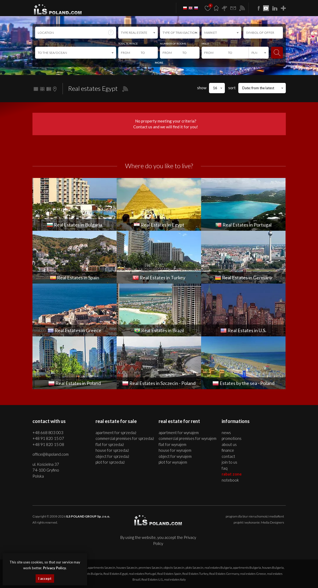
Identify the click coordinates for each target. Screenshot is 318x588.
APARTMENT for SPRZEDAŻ (116, 432)
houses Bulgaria (273, 568)
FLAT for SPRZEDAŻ (110, 444)
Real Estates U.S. (152, 579)
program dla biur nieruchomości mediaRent (255, 516)
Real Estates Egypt (115, 574)
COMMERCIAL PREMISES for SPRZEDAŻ (125, 438)
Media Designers (272, 522)
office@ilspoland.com (50, 454)
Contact (228, 456)
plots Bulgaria (93, 574)
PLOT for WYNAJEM (173, 462)
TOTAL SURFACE (128, 43)
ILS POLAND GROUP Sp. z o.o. (88, 516)
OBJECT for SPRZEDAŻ (112, 456)
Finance (228, 450)
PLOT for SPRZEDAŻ (110, 462)
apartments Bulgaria (247, 568)
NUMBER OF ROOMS (173, 43)
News (226, 432)
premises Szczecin (151, 568)
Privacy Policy (54, 568)
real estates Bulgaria (218, 568)
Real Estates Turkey (195, 574)
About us (229, 444)
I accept (44, 578)
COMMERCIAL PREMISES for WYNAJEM (187, 438)
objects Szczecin (174, 568)
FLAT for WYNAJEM (172, 444)
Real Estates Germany (224, 574)
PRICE (205, 43)
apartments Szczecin (101, 568)
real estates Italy (175, 579)
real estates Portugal (142, 574)
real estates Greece (253, 574)
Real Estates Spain (169, 574)
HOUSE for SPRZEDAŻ (112, 450)
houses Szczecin (126, 568)
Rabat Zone (232, 474)
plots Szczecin (194, 568)
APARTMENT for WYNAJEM (179, 432)
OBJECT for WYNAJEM (175, 456)
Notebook (230, 480)
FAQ (224, 468)
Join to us (229, 462)
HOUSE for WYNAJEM (175, 450)
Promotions (231, 438)
